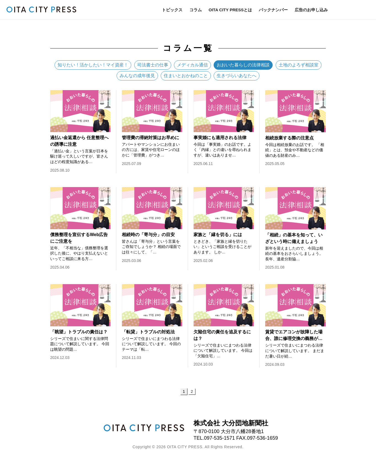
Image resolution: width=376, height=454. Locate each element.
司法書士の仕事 (152, 65)
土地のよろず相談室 (298, 65)
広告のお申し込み (311, 9)
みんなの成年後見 (137, 75)
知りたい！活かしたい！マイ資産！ (93, 65)
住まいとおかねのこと (186, 75)
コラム (195, 9)
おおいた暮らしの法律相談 (243, 65)
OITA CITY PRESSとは (230, 9)
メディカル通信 (192, 65)
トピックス (172, 9)
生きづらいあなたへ (236, 75)
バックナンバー (273, 9)
